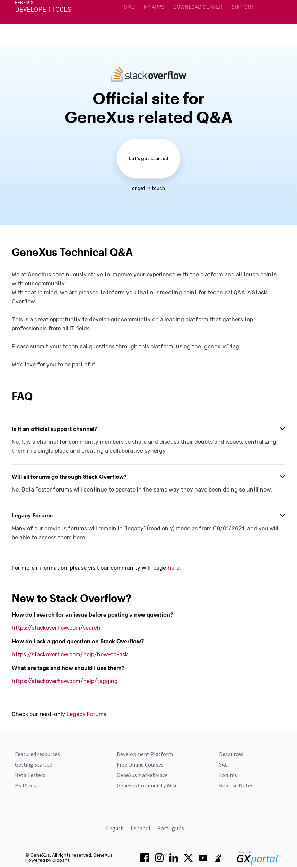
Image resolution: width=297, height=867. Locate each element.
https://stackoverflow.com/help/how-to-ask (70, 654)
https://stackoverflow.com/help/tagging (65, 681)
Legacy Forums (86, 714)
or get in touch (148, 189)
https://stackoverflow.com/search (56, 628)
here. (174, 568)
